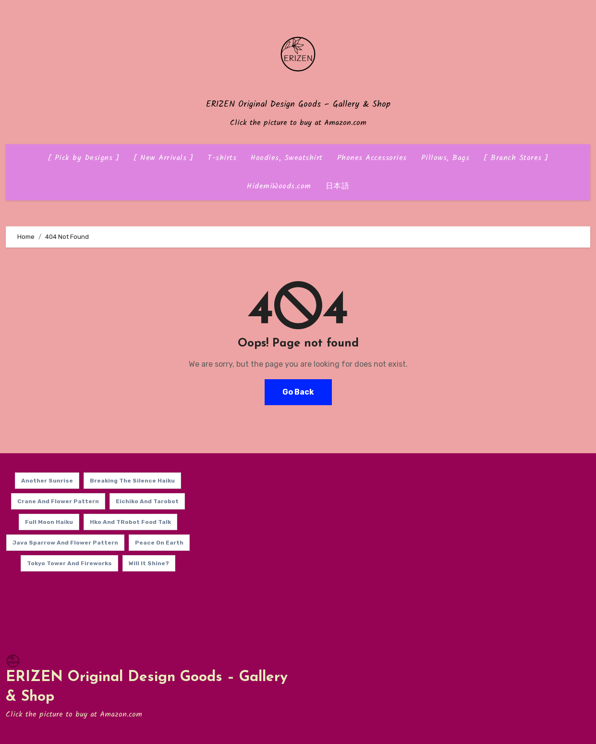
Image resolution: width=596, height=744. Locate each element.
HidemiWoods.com (279, 186)
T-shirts (221, 158)
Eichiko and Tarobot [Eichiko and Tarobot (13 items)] (147, 501)
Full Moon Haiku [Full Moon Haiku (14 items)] (49, 522)
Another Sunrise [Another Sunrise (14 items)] (47, 480)
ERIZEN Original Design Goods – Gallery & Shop (298, 105)
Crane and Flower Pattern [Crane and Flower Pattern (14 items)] (58, 501)
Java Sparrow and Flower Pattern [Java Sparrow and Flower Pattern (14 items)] (65, 542)
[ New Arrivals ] (163, 158)
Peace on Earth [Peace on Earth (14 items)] (159, 542)
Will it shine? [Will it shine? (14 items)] (149, 563)
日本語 (338, 186)
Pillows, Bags (445, 158)
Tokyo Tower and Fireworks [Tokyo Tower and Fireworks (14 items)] (69, 563)
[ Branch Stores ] (516, 158)
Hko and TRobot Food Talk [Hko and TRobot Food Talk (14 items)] (130, 522)
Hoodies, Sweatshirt (287, 158)
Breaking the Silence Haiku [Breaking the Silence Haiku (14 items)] (132, 480)
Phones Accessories (372, 158)
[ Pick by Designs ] (84, 158)
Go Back (298, 392)
